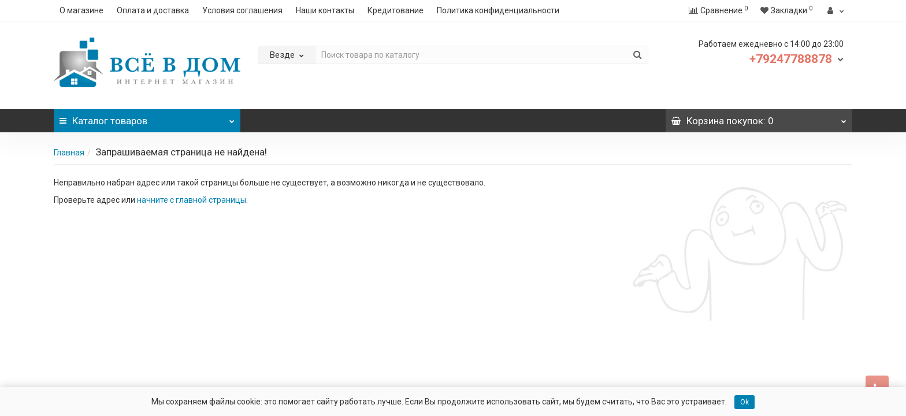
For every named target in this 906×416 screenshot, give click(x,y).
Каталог (147, 118)
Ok (744, 402)
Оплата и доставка (153, 10)
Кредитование (395, 10)
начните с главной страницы (191, 200)
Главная (69, 152)
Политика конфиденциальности (498, 10)
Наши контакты (325, 10)
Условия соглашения (242, 10)
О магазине (81, 10)
